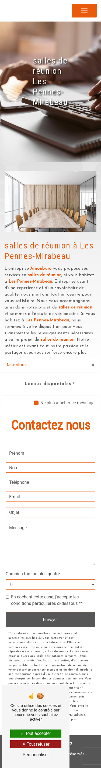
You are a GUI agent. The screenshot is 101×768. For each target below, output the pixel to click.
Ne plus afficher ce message (67, 402)
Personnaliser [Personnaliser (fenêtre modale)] (36, 754)
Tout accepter (35, 733)
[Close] (93, 365)
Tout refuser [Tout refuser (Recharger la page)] (36, 744)
